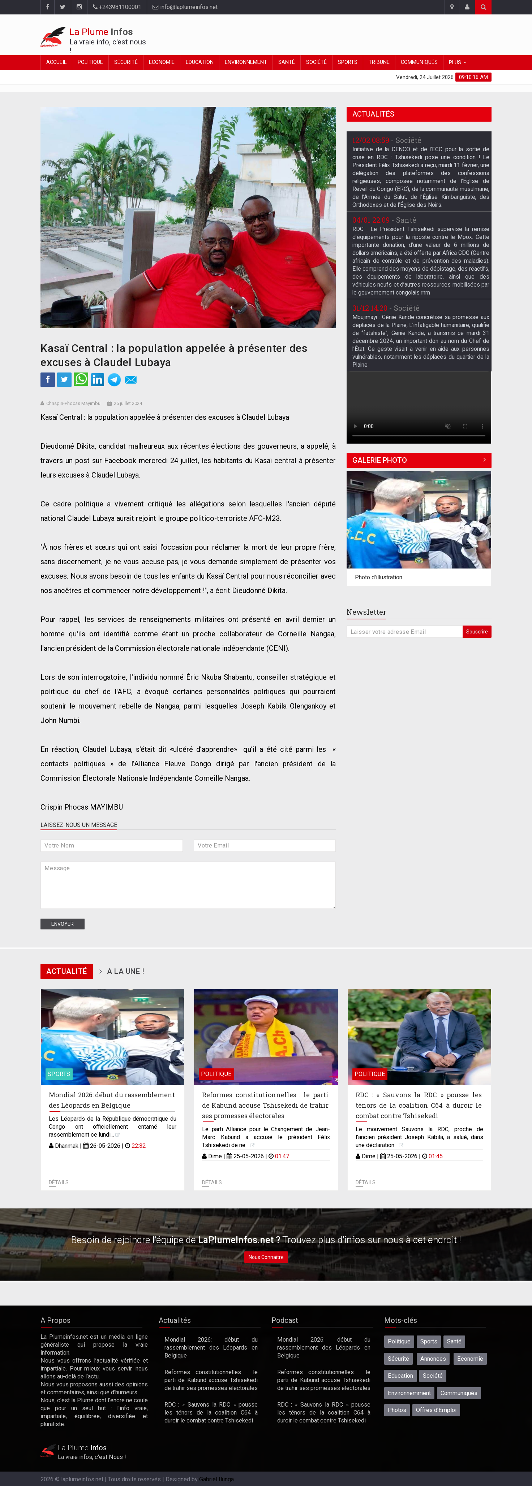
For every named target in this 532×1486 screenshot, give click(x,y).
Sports (347, 62)
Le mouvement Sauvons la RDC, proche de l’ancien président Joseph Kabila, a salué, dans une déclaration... (419, 1137)
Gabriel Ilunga (216, 1479)
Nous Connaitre (266, 1257)
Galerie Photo (379, 460)
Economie (162, 62)
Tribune (379, 62)
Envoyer (62, 924)
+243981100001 (117, 7)
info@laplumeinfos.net (185, 7)
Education (200, 62)
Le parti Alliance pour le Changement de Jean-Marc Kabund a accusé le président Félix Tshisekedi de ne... (266, 1137)
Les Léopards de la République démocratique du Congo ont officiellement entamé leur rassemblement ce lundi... (112, 1126)
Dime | (217, 1156)
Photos (397, 1410)
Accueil (56, 62)
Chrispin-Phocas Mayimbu (73, 403)
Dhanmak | (69, 1145)
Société (316, 62)
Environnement (246, 62)
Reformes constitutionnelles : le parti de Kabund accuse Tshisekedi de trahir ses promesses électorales (265, 1105)
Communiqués (419, 62)
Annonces (433, 1358)
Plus (455, 63)
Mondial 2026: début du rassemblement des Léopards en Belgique (211, 1347)
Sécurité (126, 62)
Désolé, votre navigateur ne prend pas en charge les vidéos (419, 407)
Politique (90, 62)
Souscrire (477, 632)
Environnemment (409, 1393)
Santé (286, 62)
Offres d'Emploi (436, 1410)
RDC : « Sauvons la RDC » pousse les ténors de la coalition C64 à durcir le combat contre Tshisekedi (419, 1105)
